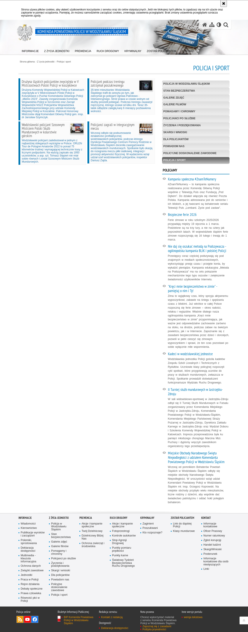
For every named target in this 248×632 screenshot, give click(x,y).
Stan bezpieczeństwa (179, 90)
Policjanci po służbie (179, 118)
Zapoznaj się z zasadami (156, 626)
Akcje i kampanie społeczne (92, 525)
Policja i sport (64, 62)
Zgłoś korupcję (212, 540)
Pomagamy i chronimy (179, 111)
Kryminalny (147, 518)
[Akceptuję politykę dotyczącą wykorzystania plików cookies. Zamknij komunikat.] (223, 3)
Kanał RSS (20, 619)
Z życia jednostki (46, 62)
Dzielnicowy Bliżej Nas (92, 537)
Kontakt (206, 518)
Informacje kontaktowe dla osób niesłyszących (215, 561)
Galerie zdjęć (173, 97)
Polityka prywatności (154, 629)
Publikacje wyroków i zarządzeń (33, 534)
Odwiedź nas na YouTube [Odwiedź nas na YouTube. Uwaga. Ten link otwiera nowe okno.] (27, 619)
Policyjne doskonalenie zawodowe (190, 153)
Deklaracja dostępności (28, 549)
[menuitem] (30, 50)
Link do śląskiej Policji (182, 525)
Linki (206, 569)
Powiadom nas (173, 146)
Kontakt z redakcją (112, 617)
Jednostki (26, 575)
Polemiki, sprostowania (29, 542)
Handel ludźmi (212, 544)
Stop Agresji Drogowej (119, 542)
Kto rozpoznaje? (152, 532)
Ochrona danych (31, 566)
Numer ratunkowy (214, 535)
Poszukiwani (150, 528)
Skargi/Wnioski (212, 549)
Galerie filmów (174, 104)
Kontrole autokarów (124, 535)
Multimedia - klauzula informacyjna (28, 558)
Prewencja (85, 518)
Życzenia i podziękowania (182, 125)
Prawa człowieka (31, 593)
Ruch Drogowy (118, 518)
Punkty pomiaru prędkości (121, 549)
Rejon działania (30, 584)
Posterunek (210, 554)
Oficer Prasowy (212, 531)
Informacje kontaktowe (210, 525)
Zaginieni (148, 523)
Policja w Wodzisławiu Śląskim (186, 83)
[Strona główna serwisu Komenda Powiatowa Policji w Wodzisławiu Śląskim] (204, 24)
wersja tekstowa (193, 617)
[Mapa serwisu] (211, 24)
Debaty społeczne (31, 588)
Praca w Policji (30, 579)
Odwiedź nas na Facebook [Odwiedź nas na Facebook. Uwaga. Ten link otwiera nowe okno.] (34, 619)
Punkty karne (120, 555)
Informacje (25, 518)
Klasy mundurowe (184, 531)
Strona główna (27, 62)
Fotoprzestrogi (121, 531)
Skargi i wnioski (175, 132)
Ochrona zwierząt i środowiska (93, 545)
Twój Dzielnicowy (92, 531)
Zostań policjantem (182, 518)
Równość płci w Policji (30, 599)
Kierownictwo (29, 528)
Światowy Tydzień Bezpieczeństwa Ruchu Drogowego (123, 563)
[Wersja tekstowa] (219, 24)
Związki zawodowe (32, 570)
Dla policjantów (176, 139)
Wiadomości (28, 523)
